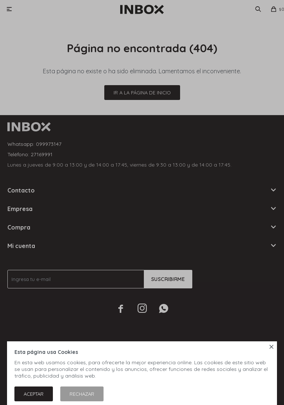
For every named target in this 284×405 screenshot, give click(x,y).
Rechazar (82, 394)
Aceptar (34, 394)
